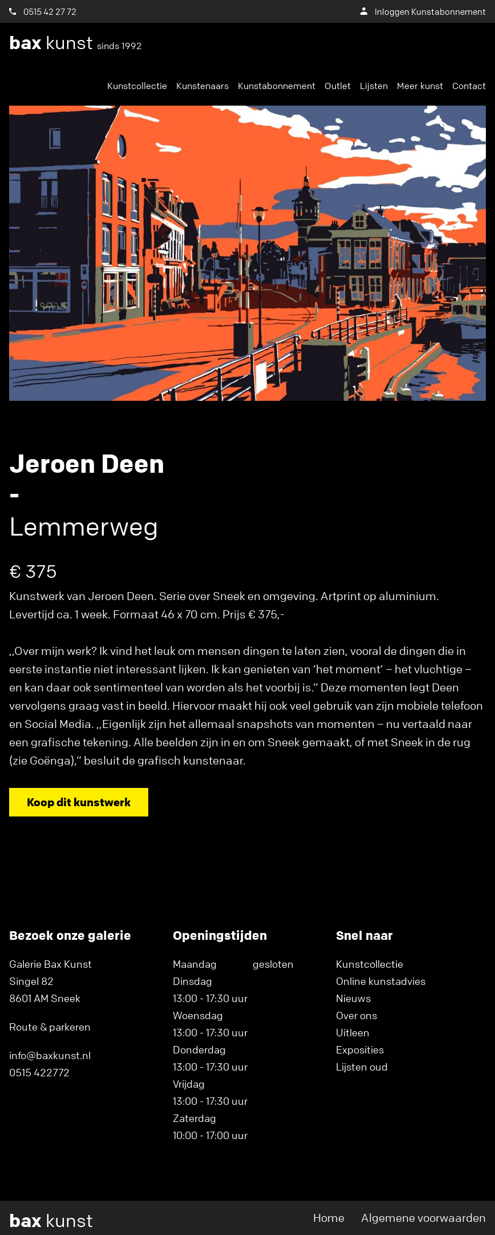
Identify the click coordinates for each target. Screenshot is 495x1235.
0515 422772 (39, 1072)
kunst (75, 43)
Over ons (356, 1015)
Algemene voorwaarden (423, 1217)
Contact (469, 85)
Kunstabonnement (276, 85)
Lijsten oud (362, 1066)
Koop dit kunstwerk (79, 802)
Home (328, 1217)
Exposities (360, 1049)
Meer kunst (420, 85)
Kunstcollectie (137, 85)
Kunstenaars (202, 85)
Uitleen (353, 1032)
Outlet (337, 85)
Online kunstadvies (380, 981)
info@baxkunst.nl (50, 1055)
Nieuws (353, 998)
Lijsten (374, 85)
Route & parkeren (50, 1026)
